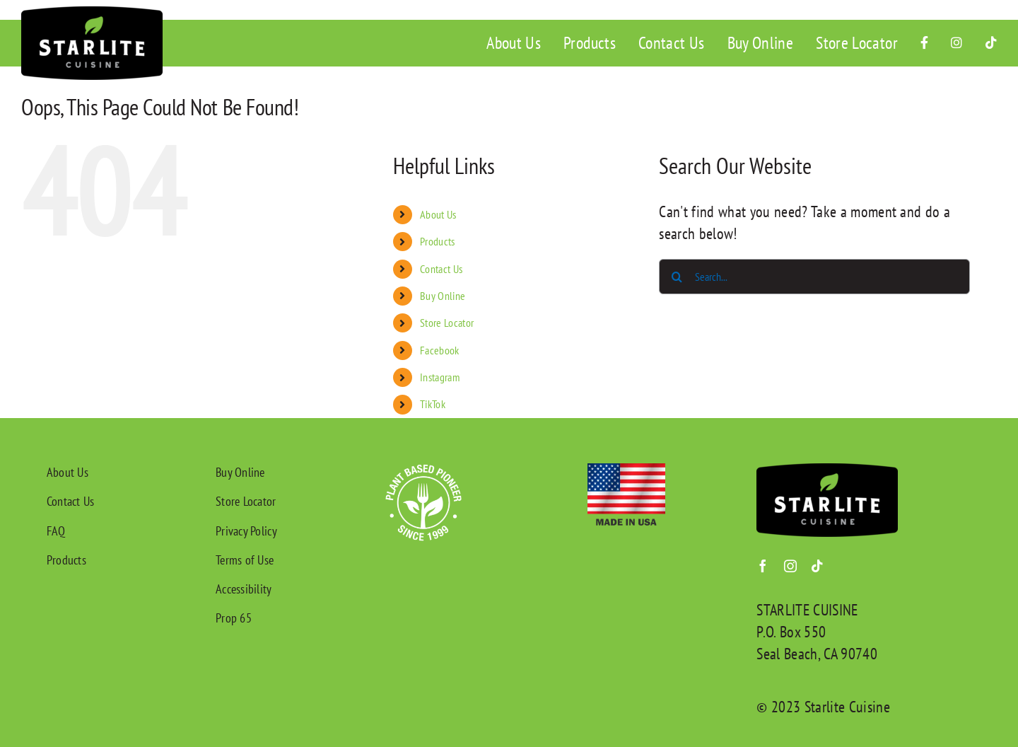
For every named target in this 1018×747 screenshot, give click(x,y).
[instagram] (790, 566)
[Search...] (814, 276)
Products (437, 241)
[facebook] (762, 566)
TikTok (432, 404)
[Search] (676, 276)
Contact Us (441, 269)
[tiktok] (817, 566)
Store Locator (447, 322)
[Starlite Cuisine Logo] (92, 14)
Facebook (440, 350)
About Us (438, 214)
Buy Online (442, 296)
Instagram (440, 377)
